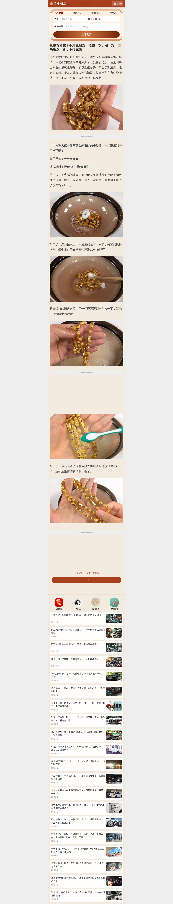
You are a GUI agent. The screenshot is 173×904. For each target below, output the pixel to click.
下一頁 (86, 580)
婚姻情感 (95, 13)
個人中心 (118, 4)
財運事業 (77, 13)
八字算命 (59, 13)
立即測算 (86, 34)
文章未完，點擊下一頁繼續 (86, 573)
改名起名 (114, 13)
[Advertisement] (86, 393)
